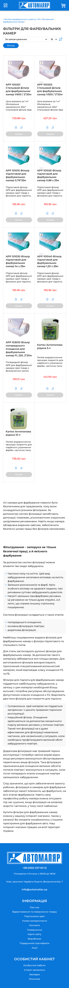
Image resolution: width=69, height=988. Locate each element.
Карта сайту (34, 934)
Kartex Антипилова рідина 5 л (49, 346)
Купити (18, 134)
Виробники (34, 938)
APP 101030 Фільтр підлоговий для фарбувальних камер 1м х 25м (18, 261)
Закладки (34, 974)
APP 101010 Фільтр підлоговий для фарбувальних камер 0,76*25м (17, 175)
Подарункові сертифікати (34, 943)
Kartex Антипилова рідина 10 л (18, 433)
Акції (34, 947)
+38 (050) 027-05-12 (35, 867)
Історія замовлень (34, 970)
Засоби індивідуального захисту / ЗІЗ (22, 19)
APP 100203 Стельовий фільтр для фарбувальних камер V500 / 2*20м (50, 89)
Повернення (34, 929)
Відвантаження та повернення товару (34, 911)
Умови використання (34, 920)
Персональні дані (34, 916)
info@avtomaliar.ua (34, 889)
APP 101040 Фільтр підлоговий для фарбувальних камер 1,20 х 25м (49, 261)
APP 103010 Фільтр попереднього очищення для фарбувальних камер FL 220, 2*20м (19, 349)
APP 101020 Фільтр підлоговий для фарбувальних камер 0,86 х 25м (49, 175)
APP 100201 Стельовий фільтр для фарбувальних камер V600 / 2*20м (18, 89)
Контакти (34, 925)
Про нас (34, 907)
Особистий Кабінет (34, 965)
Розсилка (34, 979)
